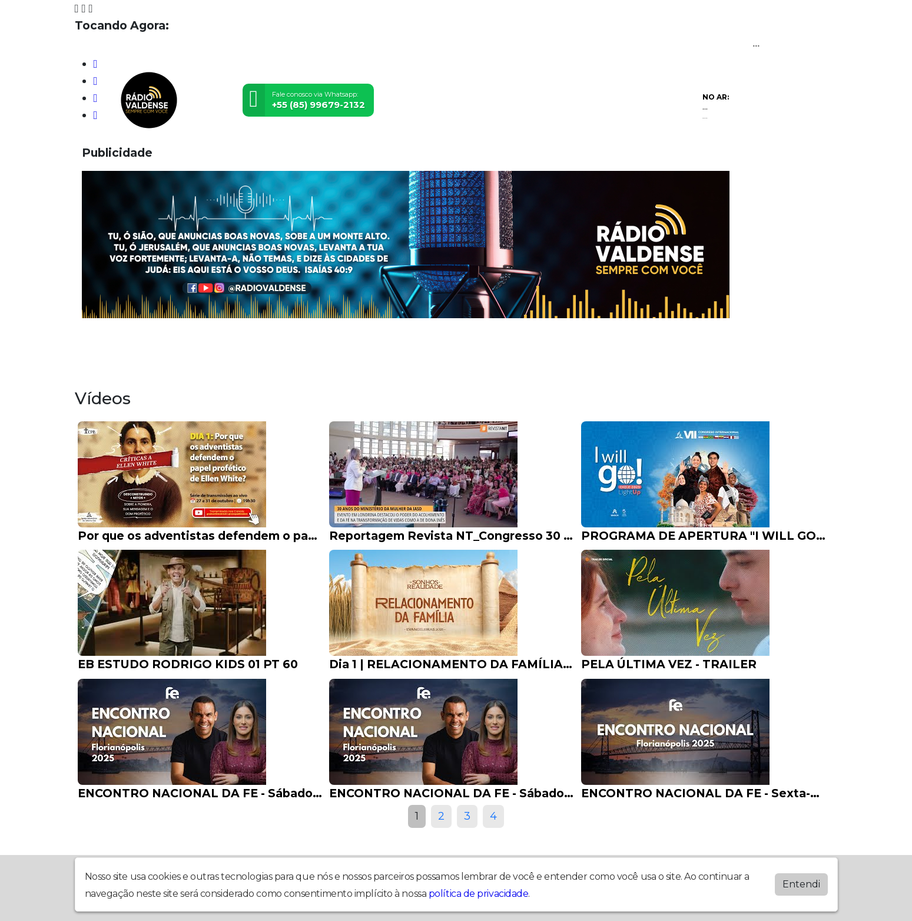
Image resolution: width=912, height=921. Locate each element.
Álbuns (524, 347)
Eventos (308, 347)
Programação (173, 347)
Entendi (801, 884)
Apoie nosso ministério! (694, 347)
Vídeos (248, 347)
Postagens (456, 347)
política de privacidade (479, 893)
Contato (583, 347)
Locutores (378, 347)
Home (100, 347)
